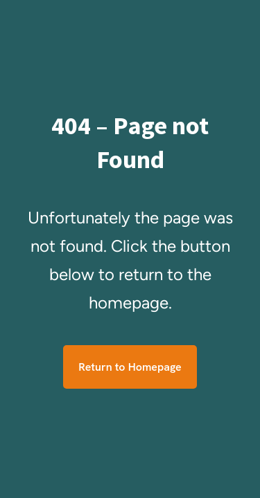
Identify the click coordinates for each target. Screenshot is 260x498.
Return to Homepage (129, 367)
